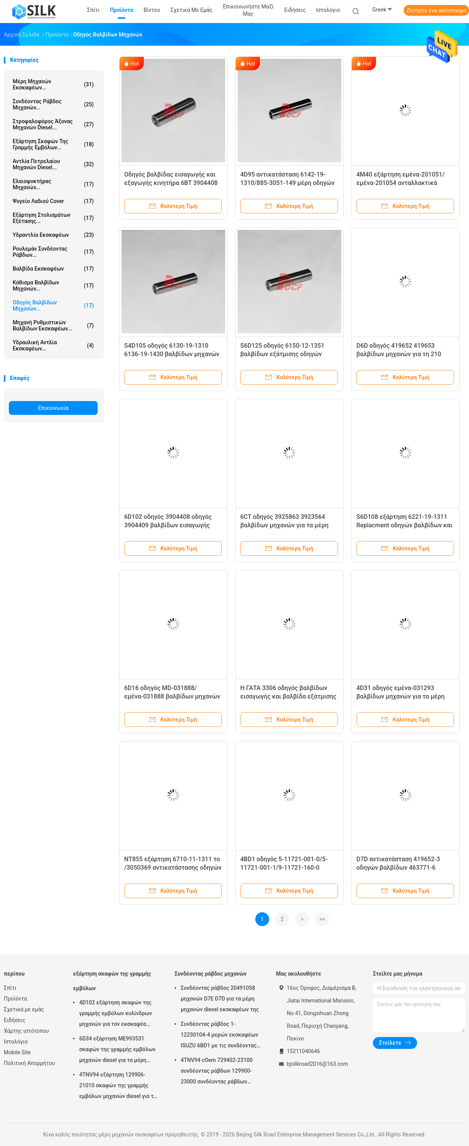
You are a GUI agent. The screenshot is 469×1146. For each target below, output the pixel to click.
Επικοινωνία (53, 408)
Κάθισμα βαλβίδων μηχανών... (53, 285)
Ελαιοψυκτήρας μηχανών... (53, 184)
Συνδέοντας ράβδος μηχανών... (53, 104)
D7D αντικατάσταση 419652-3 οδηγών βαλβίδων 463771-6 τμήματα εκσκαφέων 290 (398, 867)
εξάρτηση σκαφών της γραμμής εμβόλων (112, 981)
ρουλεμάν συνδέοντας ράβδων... (53, 252)
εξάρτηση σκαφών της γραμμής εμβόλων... (53, 144)
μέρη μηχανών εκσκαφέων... (53, 84)
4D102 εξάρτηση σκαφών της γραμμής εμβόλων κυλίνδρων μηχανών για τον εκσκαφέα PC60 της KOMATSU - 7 (115, 1014)
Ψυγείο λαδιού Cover (53, 201)
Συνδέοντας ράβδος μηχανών (210, 974)
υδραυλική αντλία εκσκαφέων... (53, 345)
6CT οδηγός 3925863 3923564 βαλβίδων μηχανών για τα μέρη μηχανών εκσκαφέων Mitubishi (284, 525)
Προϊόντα (15, 999)
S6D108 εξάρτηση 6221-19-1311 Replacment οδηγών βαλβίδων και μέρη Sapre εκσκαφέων (404, 525)
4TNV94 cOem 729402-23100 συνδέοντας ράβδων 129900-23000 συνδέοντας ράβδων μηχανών (217, 1072)
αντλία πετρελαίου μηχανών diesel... (53, 164)
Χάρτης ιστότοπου (26, 1031)
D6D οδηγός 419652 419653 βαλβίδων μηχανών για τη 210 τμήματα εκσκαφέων (398, 354)
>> (322, 919)
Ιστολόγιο (16, 1042)
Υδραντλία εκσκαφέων (53, 235)
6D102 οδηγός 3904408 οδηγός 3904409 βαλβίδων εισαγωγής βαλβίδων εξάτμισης (168, 525)
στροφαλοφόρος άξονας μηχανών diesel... (53, 124)
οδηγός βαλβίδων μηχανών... (53, 305)
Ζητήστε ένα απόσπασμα (436, 10)
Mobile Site (17, 1052)
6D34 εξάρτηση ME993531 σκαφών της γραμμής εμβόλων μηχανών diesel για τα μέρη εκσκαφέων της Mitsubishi (117, 1050)
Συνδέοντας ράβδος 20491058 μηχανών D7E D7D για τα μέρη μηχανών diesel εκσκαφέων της (220, 998)
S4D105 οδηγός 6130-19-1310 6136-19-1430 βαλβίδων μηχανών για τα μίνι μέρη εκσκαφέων (172, 354)
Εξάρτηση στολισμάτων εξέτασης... (53, 218)
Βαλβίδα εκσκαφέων (53, 268)
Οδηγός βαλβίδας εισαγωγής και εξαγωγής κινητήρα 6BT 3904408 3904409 (171, 183)
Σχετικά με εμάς (24, 1009)
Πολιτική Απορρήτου (29, 1063)
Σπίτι (10, 988)
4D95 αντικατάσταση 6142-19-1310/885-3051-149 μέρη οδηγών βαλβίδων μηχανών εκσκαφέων (287, 183)
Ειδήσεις (14, 1020)
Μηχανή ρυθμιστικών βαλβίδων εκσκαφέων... (53, 325)
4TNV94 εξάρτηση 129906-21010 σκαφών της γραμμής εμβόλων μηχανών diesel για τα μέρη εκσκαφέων (117, 1086)
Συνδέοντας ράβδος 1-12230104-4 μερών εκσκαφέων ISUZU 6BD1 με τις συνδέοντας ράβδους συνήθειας (219, 1036)
